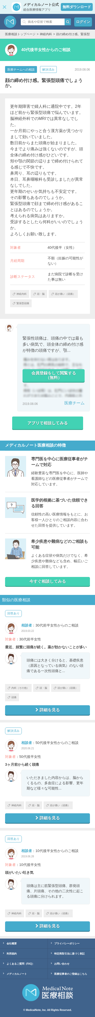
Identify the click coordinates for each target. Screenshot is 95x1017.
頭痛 (12, 697)
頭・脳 (41, 688)
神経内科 (15, 805)
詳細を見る (47, 710)
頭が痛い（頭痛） (66, 688)
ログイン (83, 22)
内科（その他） (18, 688)
